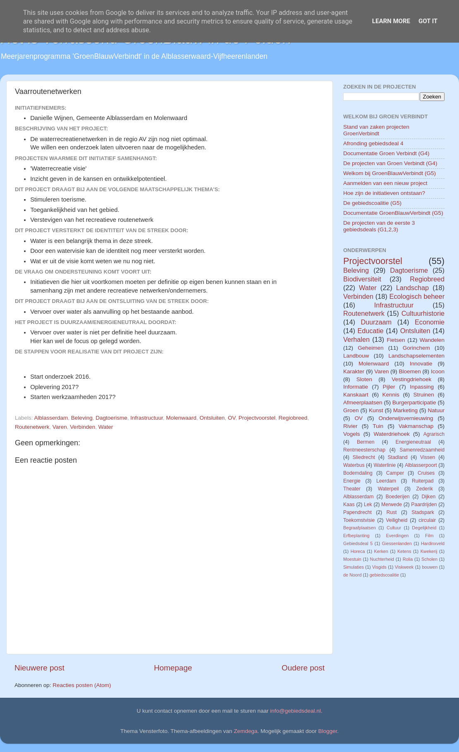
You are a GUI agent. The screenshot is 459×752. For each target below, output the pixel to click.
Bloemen (410, 371)
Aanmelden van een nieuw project (385, 183)
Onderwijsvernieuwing (405, 418)
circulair (427, 520)
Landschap (412, 287)
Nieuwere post (39, 667)
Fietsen (396, 340)
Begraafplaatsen (359, 527)
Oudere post (303, 667)
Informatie (355, 387)
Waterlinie (384, 465)
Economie (430, 322)
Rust (392, 512)
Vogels (351, 434)
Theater (352, 489)
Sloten (364, 379)
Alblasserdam (51, 418)
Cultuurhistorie (423, 313)
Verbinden (82, 427)
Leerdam (386, 481)
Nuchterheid (382, 559)
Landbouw (356, 356)
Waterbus (354, 465)
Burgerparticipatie (414, 402)
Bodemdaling (358, 473)
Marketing (405, 410)
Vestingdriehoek (411, 379)
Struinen (424, 395)
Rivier (350, 426)
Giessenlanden (397, 543)
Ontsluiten (212, 418)
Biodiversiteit (362, 279)
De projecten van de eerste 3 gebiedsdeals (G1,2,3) (379, 226)
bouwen (429, 567)
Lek (368, 504)
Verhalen (356, 339)
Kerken (381, 551)
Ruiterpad (423, 481)
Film (429, 535)
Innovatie (421, 363)
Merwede (391, 504)
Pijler (389, 387)
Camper (395, 473)
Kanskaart (355, 395)
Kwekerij (429, 551)
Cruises (426, 473)
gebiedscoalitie (384, 574)
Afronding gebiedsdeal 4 (373, 143)
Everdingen (397, 535)
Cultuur (394, 527)
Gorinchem (416, 348)
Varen (60, 427)
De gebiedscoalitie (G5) (372, 203)
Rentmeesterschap (364, 450)
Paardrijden (424, 504)
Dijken (428, 497)
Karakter (353, 371)
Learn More (391, 21)
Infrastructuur (146, 418)
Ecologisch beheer (417, 296)
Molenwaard (181, 418)
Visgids (379, 567)
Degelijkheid (424, 527)
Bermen (366, 442)
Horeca (358, 551)
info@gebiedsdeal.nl (295, 711)
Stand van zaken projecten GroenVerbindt (376, 130)
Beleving (82, 418)
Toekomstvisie (359, 520)
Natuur (436, 410)
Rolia (408, 559)
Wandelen (432, 340)
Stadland (397, 457)
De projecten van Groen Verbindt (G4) (390, 163)
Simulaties (353, 567)
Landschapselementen (416, 356)
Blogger (327, 731)
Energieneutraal (413, 442)
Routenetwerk (32, 427)
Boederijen (397, 497)
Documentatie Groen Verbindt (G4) (386, 153)
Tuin (378, 426)
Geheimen (370, 348)
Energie (352, 481)
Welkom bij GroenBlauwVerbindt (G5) (389, 173)
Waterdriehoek (391, 434)
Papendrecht (357, 512)
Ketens (404, 551)
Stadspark (422, 512)
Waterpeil (388, 489)
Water (105, 427)
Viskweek (404, 567)
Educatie (370, 330)
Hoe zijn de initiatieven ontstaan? (384, 193)
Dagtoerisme (111, 418)
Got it (427, 21)
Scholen (429, 559)
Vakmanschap (416, 426)
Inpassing (422, 387)
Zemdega (245, 731)
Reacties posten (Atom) (82, 685)
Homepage (173, 667)
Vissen (427, 457)
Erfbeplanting (356, 535)
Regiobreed (293, 418)
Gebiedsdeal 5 (358, 543)
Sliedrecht (364, 457)
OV (231, 418)
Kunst (376, 410)
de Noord (352, 574)
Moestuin (352, 559)
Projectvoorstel (257, 418)
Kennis (390, 395)
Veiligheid (396, 520)
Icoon (438, 371)
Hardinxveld (433, 543)
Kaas (349, 504)
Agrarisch (434, 434)
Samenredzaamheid (422, 450)
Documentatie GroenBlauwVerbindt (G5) (393, 213)
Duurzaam (376, 322)
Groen (351, 410)
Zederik (424, 489)
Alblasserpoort (421, 465)
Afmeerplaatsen (362, 402)
